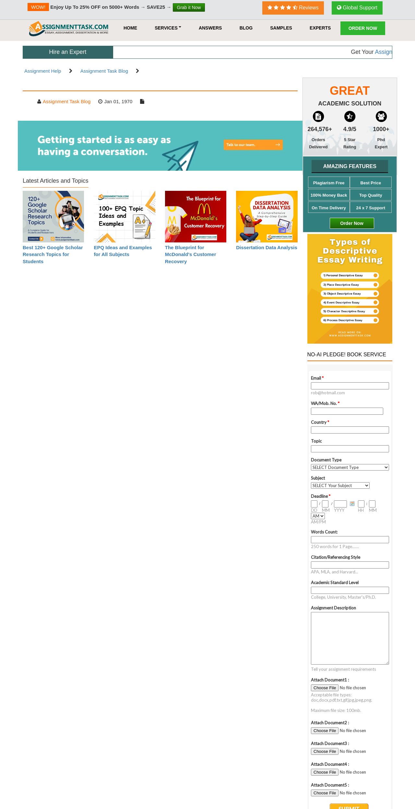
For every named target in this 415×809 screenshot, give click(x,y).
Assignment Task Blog (104, 71)
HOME (130, 28)
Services (168, 28)
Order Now (363, 28)
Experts (320, 28)
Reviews (293, 7)
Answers (210, 28)
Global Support (357, 7)
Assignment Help (42, 71)
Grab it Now (189, 7)
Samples (281, 28)
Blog (246, 28)
